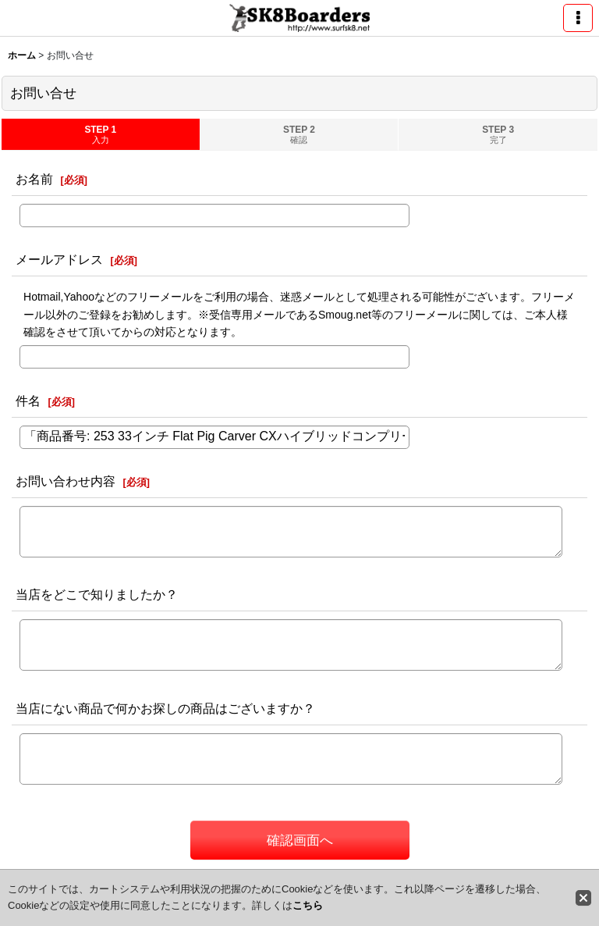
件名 (28, 401)
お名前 (34, 179)
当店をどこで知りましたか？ (97, 594)
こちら (307, 905)
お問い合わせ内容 (65, 481)
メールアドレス (59, 259)
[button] (578, 18)
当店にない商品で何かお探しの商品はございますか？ (165, 708)
